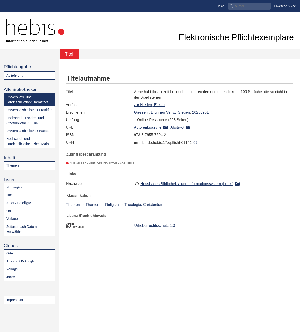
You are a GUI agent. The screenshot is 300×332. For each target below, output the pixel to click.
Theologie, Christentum (143, 205)
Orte (9, 253)
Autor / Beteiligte (18, 203)
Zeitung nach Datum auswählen (21, 229)
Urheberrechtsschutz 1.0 (154, 226)
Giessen (141, 112)
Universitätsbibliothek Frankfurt (29, 110)
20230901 (200, 112)
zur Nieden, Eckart (149, 105)
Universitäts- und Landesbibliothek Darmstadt (27, 99)
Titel (9, 195)
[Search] (249, 6)
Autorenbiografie (147, 127)
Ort (8, 211)
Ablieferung (14, 75)
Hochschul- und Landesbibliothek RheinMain (27, 141)
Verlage (12, 218)
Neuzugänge (16, 187)
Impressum (14, 300)
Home (220, 6)
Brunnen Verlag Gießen (170, 112)
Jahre (10, 277)
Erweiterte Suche (285, 6)
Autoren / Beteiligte (20, 261)
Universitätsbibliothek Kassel (27, 131)
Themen (12, 165)
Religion (112, 205)
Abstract (177, 127)
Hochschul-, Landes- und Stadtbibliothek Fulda (25, 120)
